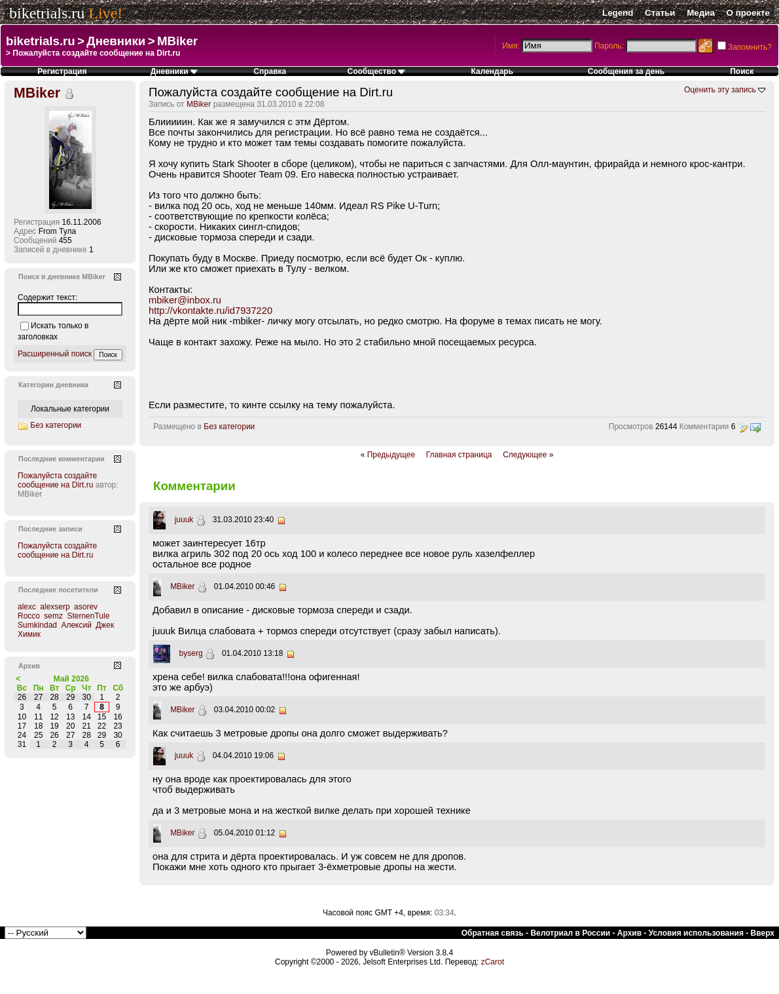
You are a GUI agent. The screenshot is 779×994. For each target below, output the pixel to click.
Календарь (492, 71)
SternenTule (88, 616)
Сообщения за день (626, 71)
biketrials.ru (46, 13)
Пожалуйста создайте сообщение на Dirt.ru (57, 480)
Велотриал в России (570, 933)
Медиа (701, 13)
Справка (269, 71)
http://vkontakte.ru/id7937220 (210, 310)
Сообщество (377, 71)
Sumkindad (37, 625)
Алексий (76, 625)
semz (53, 616)
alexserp (54, 606)
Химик (29, 634)
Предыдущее (391, 454)
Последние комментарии (61, 459)
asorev (86, 606)
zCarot (492, 961)
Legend (617, 13)
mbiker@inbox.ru (185, 300)
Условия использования (696, 933)
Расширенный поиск (55, 353)
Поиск (741, 71)
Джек (105, 625)
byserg (191, 653)
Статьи (660, 13)
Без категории (229, 426)
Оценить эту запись (720, 89)
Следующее (525, 454)
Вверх (762, 933)
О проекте (748, 13)
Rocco (29, 616)
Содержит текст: (47, 297)
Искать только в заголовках (53, 331)
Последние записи (50, 529)
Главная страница (459, 454)
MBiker (177, 41)
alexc (27, 606)
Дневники (115, 41)
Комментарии (704, 426)
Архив (629, 933)
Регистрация (61, 71)
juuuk (184, 519)
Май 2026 (71, 678)
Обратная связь (493, 933)
